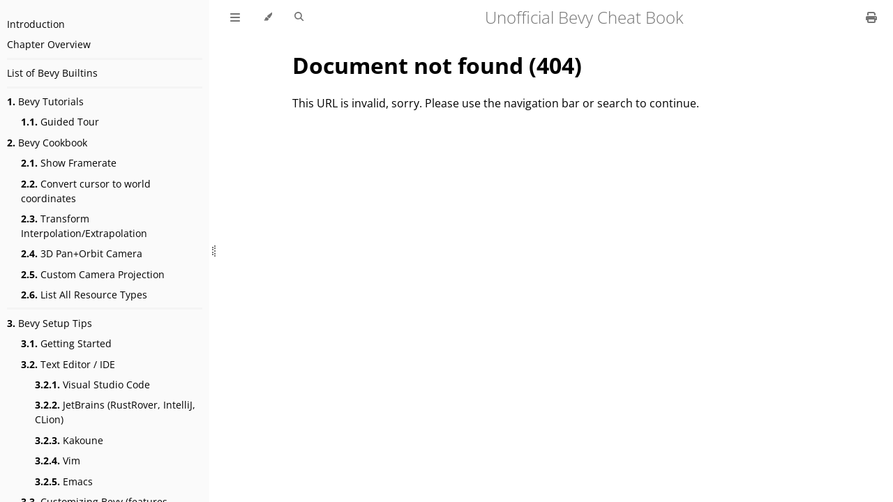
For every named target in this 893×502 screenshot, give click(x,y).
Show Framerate (69, 162)
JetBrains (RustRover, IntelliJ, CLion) (115, 412)
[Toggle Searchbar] (299, 17)
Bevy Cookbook (47, 142)
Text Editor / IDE (68, 364)
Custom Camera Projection (93, 274)
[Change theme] (267, 17)
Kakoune (69, 440)
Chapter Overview (49, 44)
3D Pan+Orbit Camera (81, 253)
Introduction (36, 24)
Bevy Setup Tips (49, 323)
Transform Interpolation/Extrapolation (84, 226)
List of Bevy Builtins (52, 72)
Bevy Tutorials (45, 101)
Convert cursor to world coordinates (86, 191)
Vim (57, 460)
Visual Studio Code (92, 384)
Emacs (64, 481)
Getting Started (66, 343)
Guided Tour (60, 121)
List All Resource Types (84, 294)
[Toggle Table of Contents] (235, 17)
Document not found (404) (437, 65)
